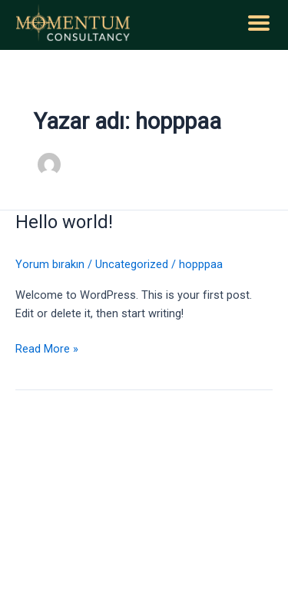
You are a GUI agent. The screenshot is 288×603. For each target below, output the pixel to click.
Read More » (46, 348)
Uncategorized (131, 264)
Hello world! (64, 222)
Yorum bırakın (49, 264)
